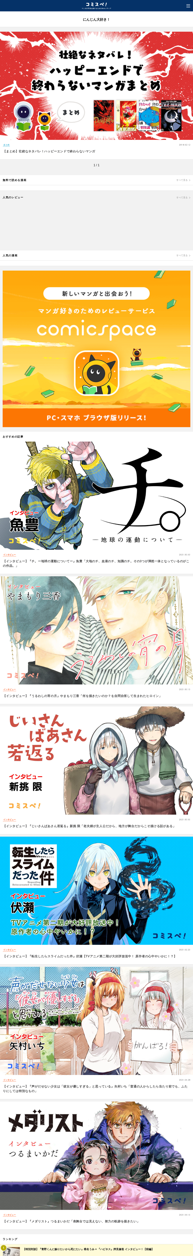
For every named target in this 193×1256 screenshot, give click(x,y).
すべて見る (182, 180)
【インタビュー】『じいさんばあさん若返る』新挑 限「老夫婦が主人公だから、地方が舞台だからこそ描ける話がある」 (89, 826)
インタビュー (9, 555)
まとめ (6, 145)
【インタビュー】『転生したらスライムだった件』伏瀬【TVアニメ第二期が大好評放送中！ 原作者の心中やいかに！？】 (90, 956)
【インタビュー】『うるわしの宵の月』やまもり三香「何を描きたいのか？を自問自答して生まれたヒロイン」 (82, 696)
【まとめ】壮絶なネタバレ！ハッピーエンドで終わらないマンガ (49, 151)
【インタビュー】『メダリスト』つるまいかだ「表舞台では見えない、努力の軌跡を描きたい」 (71, 1221)
